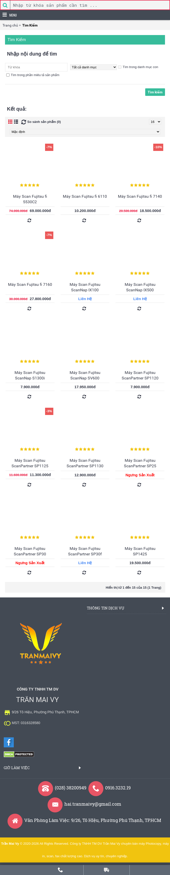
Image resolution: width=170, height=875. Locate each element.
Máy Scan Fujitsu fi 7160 (30, 284)
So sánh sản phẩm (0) (44, 122)
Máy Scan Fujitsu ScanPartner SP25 (140, 463)
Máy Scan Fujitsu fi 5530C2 (30, 199)
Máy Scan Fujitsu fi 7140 (140, 196)
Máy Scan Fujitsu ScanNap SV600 (85, 375)
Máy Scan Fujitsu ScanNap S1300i (30, 375)
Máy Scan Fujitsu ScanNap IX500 (140, 287)
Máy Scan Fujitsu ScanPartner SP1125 (30, 463)
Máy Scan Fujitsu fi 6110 (85, 196)
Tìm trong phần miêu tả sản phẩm (32, 75)
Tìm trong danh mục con (138, 67)
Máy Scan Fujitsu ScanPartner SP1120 (140, 375)
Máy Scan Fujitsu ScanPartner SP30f (85, 551)
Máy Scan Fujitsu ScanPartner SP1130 (85, 463)
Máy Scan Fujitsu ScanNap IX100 (85, 287)
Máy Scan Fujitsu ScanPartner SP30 (30, 551)
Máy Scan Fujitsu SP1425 (140, 551)
